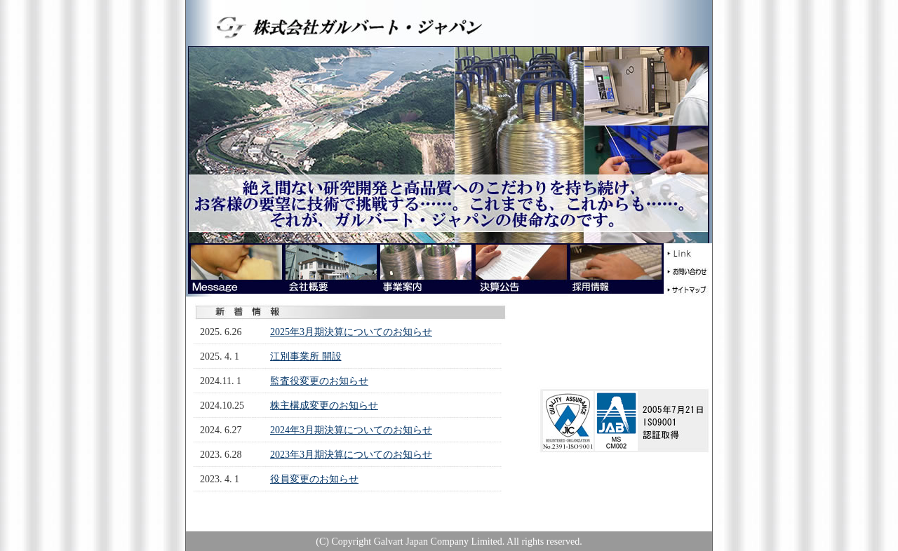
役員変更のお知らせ (314, 479)
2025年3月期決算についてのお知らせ (351, 332)
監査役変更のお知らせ (319, 381)
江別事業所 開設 (306, 356)
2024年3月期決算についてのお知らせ (351, 430)
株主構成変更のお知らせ (324, 405)
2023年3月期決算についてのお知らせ (351, 454)
